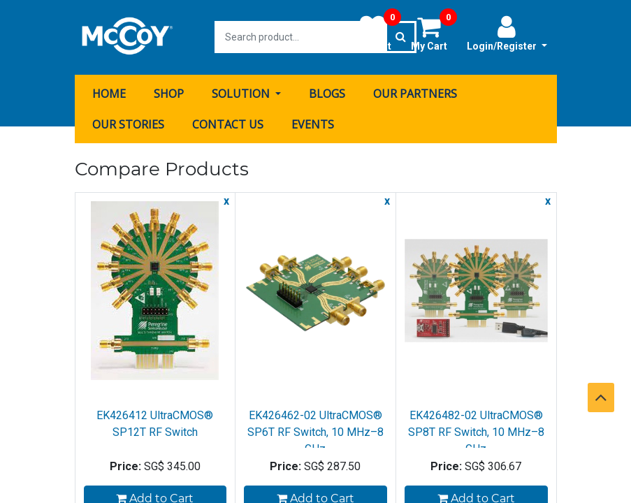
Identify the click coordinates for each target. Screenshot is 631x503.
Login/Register (507, 33)
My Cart (434, 33)
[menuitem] (109, 93)
